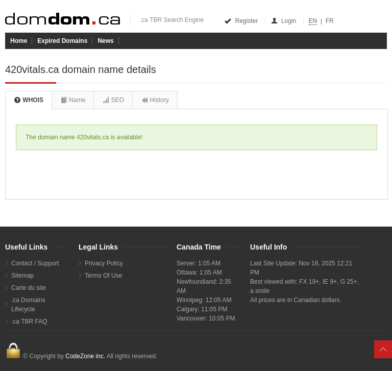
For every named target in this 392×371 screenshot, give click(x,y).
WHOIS (28, 100)
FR (330, 20)
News (105, 40)
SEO (113, 100)
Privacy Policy (104, 263)
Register (241, 20)
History (155, 100)
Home (18, 40)
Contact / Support (35, 263)
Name (72, 100)
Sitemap (22, 275)
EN (313, 20)
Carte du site (28, 287)
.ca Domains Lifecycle (28, 304)
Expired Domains (62, 40)
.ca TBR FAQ (29, 321)
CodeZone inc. (85, 356)
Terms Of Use (103, 275)
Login (284, 20)
